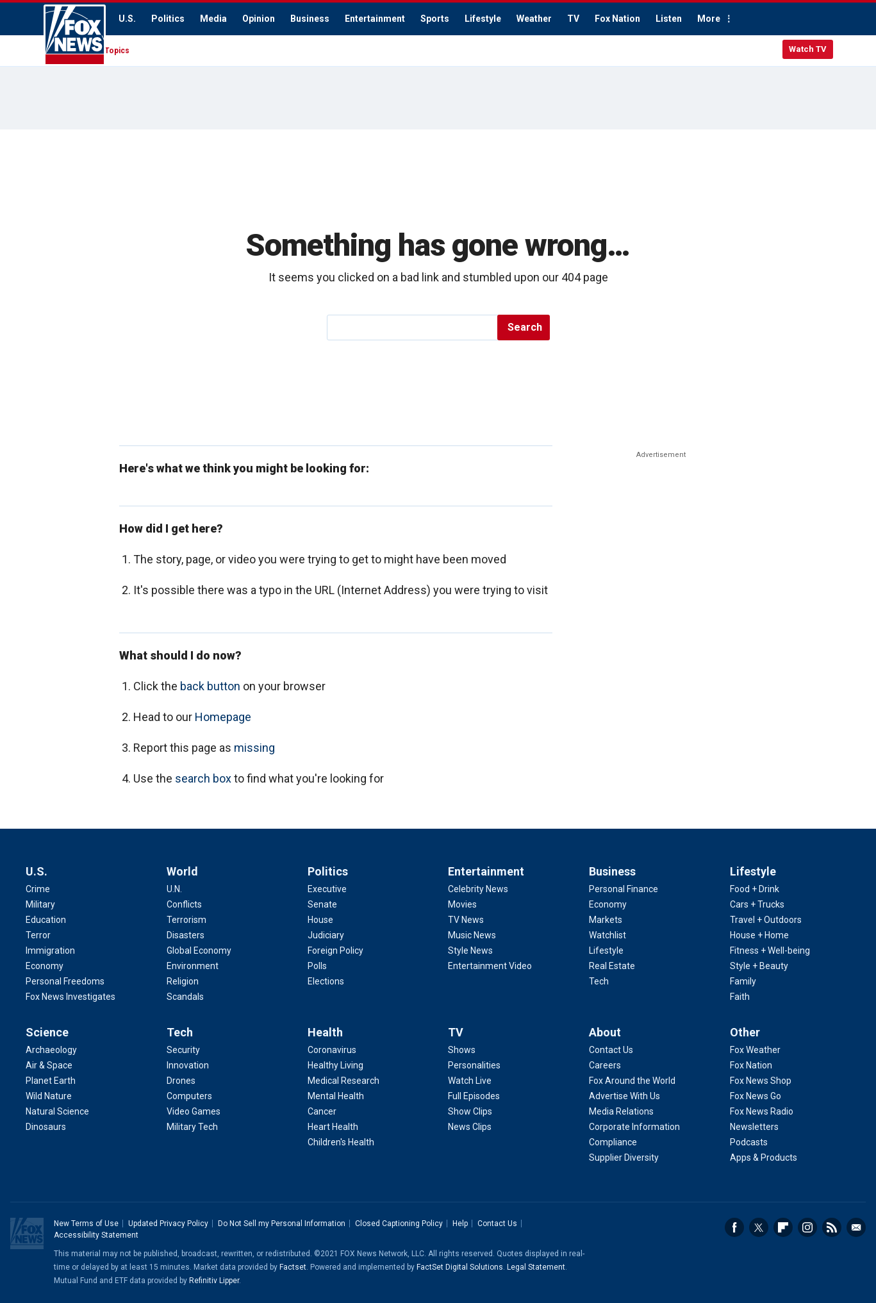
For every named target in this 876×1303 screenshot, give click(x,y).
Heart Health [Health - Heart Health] (333, 1127)
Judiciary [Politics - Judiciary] (326, 935)
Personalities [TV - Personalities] (474, 1065)
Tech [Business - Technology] (599, 981)
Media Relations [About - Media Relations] (621, 1111)
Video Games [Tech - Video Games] (193, 1111)
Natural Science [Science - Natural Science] (57, 1111)
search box (203, 778)
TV (573, 18)
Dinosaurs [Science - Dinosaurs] (46, 1127)
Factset (292, 1267)
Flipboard (783, 1227)
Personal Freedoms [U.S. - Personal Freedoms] (65, 981)
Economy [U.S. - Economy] (44, 966)
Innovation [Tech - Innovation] (188, 1065)
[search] (413, 327)
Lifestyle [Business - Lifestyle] (606, 950)
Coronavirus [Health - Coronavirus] (332, 1050)
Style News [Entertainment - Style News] (470, 950)
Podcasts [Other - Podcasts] (749, 1142)
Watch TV (808, 49)
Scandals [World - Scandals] (185, 997)
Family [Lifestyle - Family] (743, 981)
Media (213, 18)
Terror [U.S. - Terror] (38, 935)
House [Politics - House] (320, 920)
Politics (168, 18)
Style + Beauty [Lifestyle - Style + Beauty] (759, 966)
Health (325, 1032)
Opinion (258, 18)
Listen (669, 18)
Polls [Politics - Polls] (317, 966)
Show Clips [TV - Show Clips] (470, 1111)
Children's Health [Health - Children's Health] (341, 1142)
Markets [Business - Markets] (605, 920)
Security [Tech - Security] (183, 1050)
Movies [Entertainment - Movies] (462, 904)
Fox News (75, 35)
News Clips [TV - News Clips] (470, 1127)
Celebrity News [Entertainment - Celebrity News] (478, 889)
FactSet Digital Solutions (460, 1267)
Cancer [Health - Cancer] (322, 1111)
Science (47, 1032)
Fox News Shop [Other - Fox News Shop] (760, 1080)
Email (856, 1227)
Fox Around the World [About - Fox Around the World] (632, 1080)
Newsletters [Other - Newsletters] (754, 1127)
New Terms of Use (86, 1223)
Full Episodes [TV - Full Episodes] (474, 1096)
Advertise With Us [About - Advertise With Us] (624, 1096)
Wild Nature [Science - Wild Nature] (49, 1096)
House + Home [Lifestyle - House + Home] (759, 935)
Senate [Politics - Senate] (322, 904)
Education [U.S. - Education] (46, 920)
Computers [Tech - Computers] (189, 1096)
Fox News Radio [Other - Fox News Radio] (761, 1111)
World (182, 871)
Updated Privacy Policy (168, 1223)
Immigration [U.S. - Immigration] (50, 950)
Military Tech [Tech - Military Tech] (192, 1127)
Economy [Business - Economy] (608, 904)
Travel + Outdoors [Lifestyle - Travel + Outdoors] (766, 920)
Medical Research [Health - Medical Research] (343, 1080)
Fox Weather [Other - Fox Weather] (755, 1050)
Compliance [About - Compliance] (613, 1142)
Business (309, 18)
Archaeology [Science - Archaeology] (51, 1050)
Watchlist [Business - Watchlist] (607, 935)
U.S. (127, 18)
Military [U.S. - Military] (40, 904)
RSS (831, 1227)
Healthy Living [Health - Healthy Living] (335, 1065)
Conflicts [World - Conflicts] (184, 904)
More (708, 18)
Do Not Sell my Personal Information (281, 1223)
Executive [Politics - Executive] (327, 889)
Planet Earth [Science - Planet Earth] (51, 1080)
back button (210, 686)
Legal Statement (536, 1267)
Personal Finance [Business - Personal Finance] (623, 889)
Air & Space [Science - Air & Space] (49, 1065)
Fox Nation (617, 18)
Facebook (734, 1227)
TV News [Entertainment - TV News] (466, 920)
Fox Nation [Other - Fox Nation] (751, 1065)
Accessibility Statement (96, 1235)
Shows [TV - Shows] (461, 1050)
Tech (180, 1032)
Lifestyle (483, 18)
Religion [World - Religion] (183, 981)
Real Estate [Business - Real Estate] (612, 966)
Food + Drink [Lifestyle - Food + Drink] (754, 889)
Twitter (758, 1227)
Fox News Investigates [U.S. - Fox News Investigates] (70, 997)
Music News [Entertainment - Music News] (472, 935)
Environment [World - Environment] (193, 966)
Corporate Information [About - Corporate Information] (634, 1127)
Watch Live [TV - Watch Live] (470, 1080)
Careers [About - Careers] (605, 1065)
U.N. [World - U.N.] (174, 889)
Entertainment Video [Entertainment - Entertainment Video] (490, 966)
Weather (534, 18)
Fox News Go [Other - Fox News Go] (755, 1096)
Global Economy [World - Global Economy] (199, 950)
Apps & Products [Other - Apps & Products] (763, 1157)
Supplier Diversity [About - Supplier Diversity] (624, 1157)
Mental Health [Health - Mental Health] (336, 1096)
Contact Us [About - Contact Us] (611, 1050)
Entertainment (375, 18)
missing (254, 747)
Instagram (807, 1227)
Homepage (223, 717)
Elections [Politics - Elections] (326, 981)
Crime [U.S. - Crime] (38, 889)
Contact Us (497, 1223)
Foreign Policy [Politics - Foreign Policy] (335, 950)
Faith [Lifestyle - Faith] (740, 997)
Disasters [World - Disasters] (185, 935)
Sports (434, 18)
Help (460, 1223)
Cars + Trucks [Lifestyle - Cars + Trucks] (757, 904)
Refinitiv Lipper (214, 1280)
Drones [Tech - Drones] (181, 1080)
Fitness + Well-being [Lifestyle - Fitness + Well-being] (770, 950)
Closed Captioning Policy (399, 1223)
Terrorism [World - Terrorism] (186, 920)
